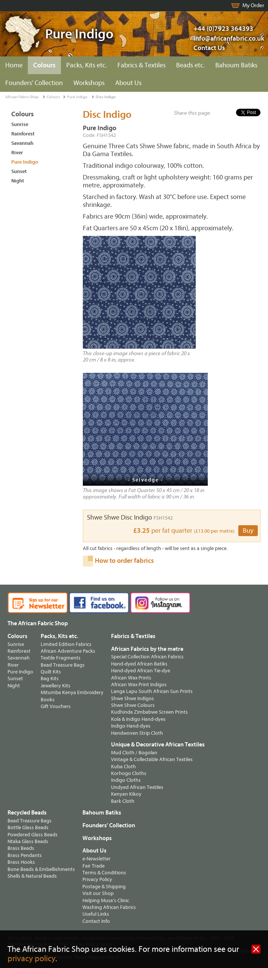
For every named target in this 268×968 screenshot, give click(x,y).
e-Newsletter (96, 859)
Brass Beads (21, 848)
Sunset (19, 171)
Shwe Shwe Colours (133, 705)
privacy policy (31, 958)
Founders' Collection (34, 83)
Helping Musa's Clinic (105, 900)
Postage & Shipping (104, 886)
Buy (248, 531)
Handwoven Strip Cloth (137, 733)
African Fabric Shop (21, 96)
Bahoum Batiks (236, 65)
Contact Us (209, 48)
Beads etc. (190, 65)
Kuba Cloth (123, 766)
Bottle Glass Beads (28, 827)
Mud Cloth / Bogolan (134, 752)
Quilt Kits (51, 672)
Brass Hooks (21, 862)
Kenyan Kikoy (126, 794)
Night (17, 181)
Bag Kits (50, 678)
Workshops (89, 83)
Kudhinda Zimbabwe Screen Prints (149, 712)
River (17, 152)
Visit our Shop (98, 893)
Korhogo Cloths (128, 773)
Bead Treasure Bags (63, 665)
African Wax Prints (131, 678)
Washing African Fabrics (109, 907)
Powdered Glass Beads (33, 834)
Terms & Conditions (104, 872)
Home (14, 65)
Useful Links (95, 914)
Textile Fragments (61, 658)
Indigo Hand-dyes (131, 726)
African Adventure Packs (68, 651)
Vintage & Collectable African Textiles (152, 759)
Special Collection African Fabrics (147, 656)
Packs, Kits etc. (86, 65)
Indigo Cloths (126, 780)
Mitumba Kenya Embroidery (72, 692)
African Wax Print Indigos (139, 684)
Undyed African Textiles (137, 787)
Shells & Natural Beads (32, 876)
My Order (253, 5)
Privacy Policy (97, 879)
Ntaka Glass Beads (28, 841)
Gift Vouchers (56, 706)
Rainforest (23, 134)
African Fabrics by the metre (147, 649)
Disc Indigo (106, 96)
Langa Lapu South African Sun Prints (152, 691)
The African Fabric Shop (38, 623)
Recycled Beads (27, 812)
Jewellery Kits (55, 685)
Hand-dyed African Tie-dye (140, 670)
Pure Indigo (77, 96)
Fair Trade (93, 866)
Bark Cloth (122, 801)
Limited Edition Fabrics (66, 644)
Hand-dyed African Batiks (139, 664)
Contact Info (96, 921)
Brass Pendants (25, 855)
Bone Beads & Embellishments (41, 869)
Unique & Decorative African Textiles (158, 744)
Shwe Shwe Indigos (132, 698)
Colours (44, 65)
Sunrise (19, 124)
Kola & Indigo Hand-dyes (138, 719)
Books (48, 699)
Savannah (22, 143)
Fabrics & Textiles (141, 65)
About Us (128, 83)
